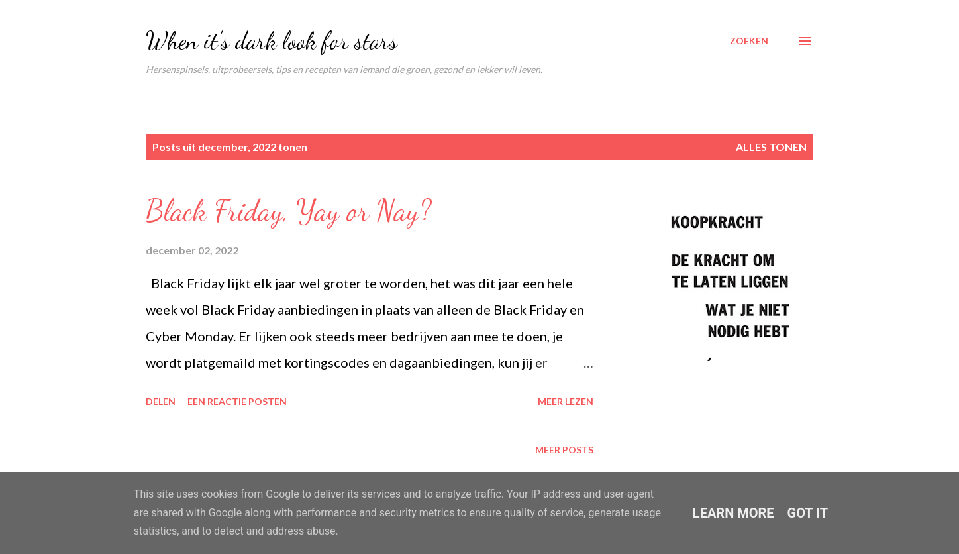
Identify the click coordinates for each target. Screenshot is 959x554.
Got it (808, 513)
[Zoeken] (749, 41)
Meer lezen (565, 401)
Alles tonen (771, 146)
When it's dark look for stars (271, 41)
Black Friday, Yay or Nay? (288, 211)
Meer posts (564, 449)
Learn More (733, 513)
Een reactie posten (237, 401)
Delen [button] (161, 401)
